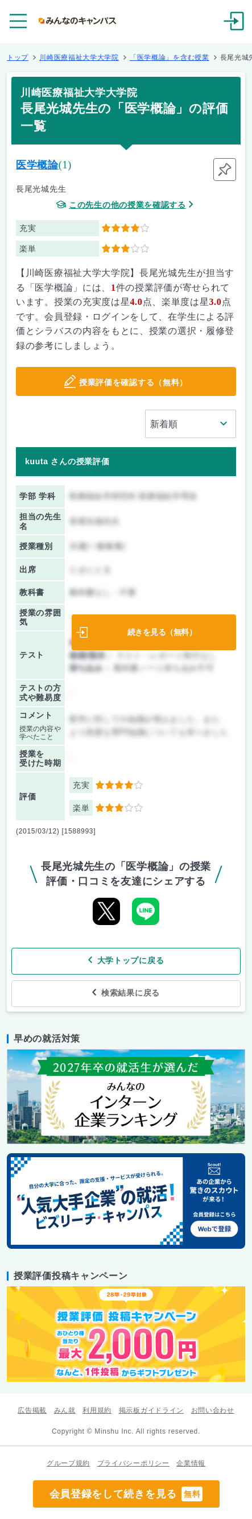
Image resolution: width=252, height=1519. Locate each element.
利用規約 (96, 1410)
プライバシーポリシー (133, 1463)
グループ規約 (68, 1463)
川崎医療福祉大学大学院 (79, 57)
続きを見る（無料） (162, 632)
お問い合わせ (212, 1410)
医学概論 (37, 165)
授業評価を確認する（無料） (133, 382)
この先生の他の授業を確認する (127, 205)
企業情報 (190, 1463)
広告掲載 (32, 1410)
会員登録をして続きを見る (126, 1494)
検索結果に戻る (130, 992)
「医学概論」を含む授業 (169, 57)
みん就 (65, 1410)
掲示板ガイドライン (151, 1410)
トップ (17, 57)
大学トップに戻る (130, 960)
